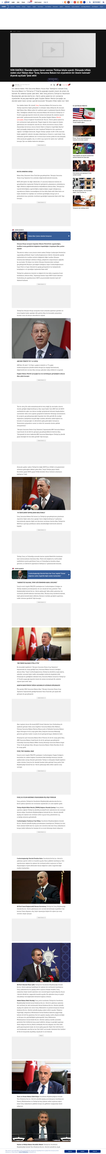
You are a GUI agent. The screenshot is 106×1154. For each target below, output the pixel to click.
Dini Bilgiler (95, 6)
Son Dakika (48, 6)
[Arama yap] (90, 2)
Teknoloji (67, 6)
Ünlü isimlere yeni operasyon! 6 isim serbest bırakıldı (82, 174)
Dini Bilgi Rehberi (85, 6)
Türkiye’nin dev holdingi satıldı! (81, 208)
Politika (18, 6)
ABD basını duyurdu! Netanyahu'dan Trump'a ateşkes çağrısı (82, 121)
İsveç (37, 105)
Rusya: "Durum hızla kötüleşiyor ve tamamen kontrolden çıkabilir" (82, 139)
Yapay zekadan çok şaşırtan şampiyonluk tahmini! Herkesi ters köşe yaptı (83, 156)
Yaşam (29, 6)
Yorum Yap (66, 85)
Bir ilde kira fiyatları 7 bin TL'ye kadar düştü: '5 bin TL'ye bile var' (82, 191)
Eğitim (61, 6)
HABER (4, 6)
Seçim (101, 6)
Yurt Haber (40, 6)
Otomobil (55, 6)
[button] (2, 2)
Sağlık (34, 6)
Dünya (23, 6)
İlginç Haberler (75, 6)
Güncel (12, 6)
